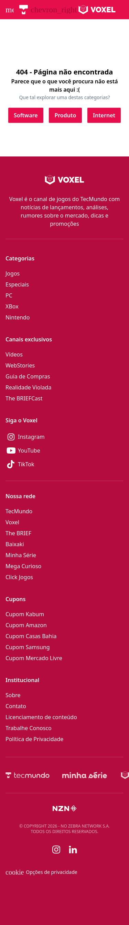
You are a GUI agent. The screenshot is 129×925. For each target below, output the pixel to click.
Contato (16, 706)
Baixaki (15, 544)
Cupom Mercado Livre (34, 658)
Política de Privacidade (34, 739)
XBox (12, 306)
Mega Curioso (23, 566)
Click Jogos (19, 577)
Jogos (13, 273)
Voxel (12, 522)
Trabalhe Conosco (29, 728)
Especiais (17, 284)
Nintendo (18, 317)
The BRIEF (18, 533)
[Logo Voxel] (97, 9)
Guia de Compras (28, 376)
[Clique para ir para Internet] (104, 115)
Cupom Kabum (25, 614)
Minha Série (21, 555)
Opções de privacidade (41, 872)
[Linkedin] (73, 850)
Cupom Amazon (26, 625)
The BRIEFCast (24, 398)
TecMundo (19, 511)
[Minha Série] (85, 775)
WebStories (20, 365)
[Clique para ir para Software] (25, 115)
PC (9, 295)
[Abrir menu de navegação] (10, 9)
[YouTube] (64, 450)
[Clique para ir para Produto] (65, 115)
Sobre (13, 695)
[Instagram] (64, 436)
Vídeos (14, 354)
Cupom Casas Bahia (31, 636)
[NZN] (65, 808)
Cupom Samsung (28, 647)
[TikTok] (64, 464)
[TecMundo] (23, 9)
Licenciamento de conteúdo (41, 717)
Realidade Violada (28, 387)
